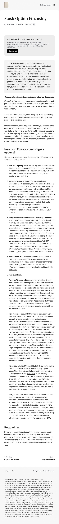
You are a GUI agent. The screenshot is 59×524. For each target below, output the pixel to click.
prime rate (31, 374)
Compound (36, 471)
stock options (44, 101)
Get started (13, 51)
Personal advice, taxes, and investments (24, 39)
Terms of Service (48, 471)
